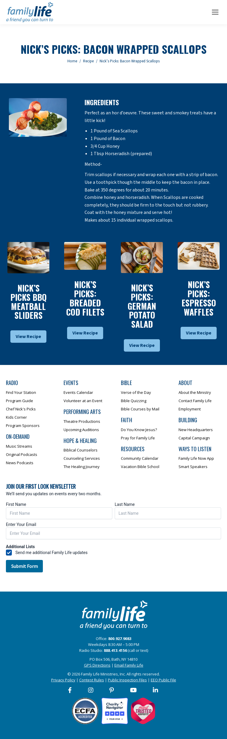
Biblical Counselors (81, 450)
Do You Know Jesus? (139, 429)
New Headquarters (196, 429)
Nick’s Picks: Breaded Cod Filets (85, 298)
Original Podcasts (21, 454)
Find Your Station (21, 392)
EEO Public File (163, 680)
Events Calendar (78, 392)
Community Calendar (139, 458)
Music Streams (19, 446)
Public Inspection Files (127, 680)
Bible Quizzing (133, 400)
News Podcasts (19, 462)
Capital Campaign (194, 438)
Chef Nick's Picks (21, 409)
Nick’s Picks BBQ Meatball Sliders (28, 301)
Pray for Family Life (138, 438)
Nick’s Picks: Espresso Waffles (198, 298)
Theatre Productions (82, 421)
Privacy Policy (63, 680)
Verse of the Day (136, 392)
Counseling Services (82, 458)
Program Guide (19, 400)
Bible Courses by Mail (140, 409)
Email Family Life (128, 665)
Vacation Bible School (140, 466)
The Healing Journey (82, 466)
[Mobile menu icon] (215, 12)
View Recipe (28, 336)
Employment (190, 409)
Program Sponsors (23, 425)
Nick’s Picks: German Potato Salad (142, 306)
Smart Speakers (193, 466)
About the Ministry (195, 392)
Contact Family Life (195, 400)
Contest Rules (91, 680)
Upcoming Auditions (81, 429)
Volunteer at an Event (83, 400)
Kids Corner (16, 417)
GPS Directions (97, 665)
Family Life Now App (196, 458)
